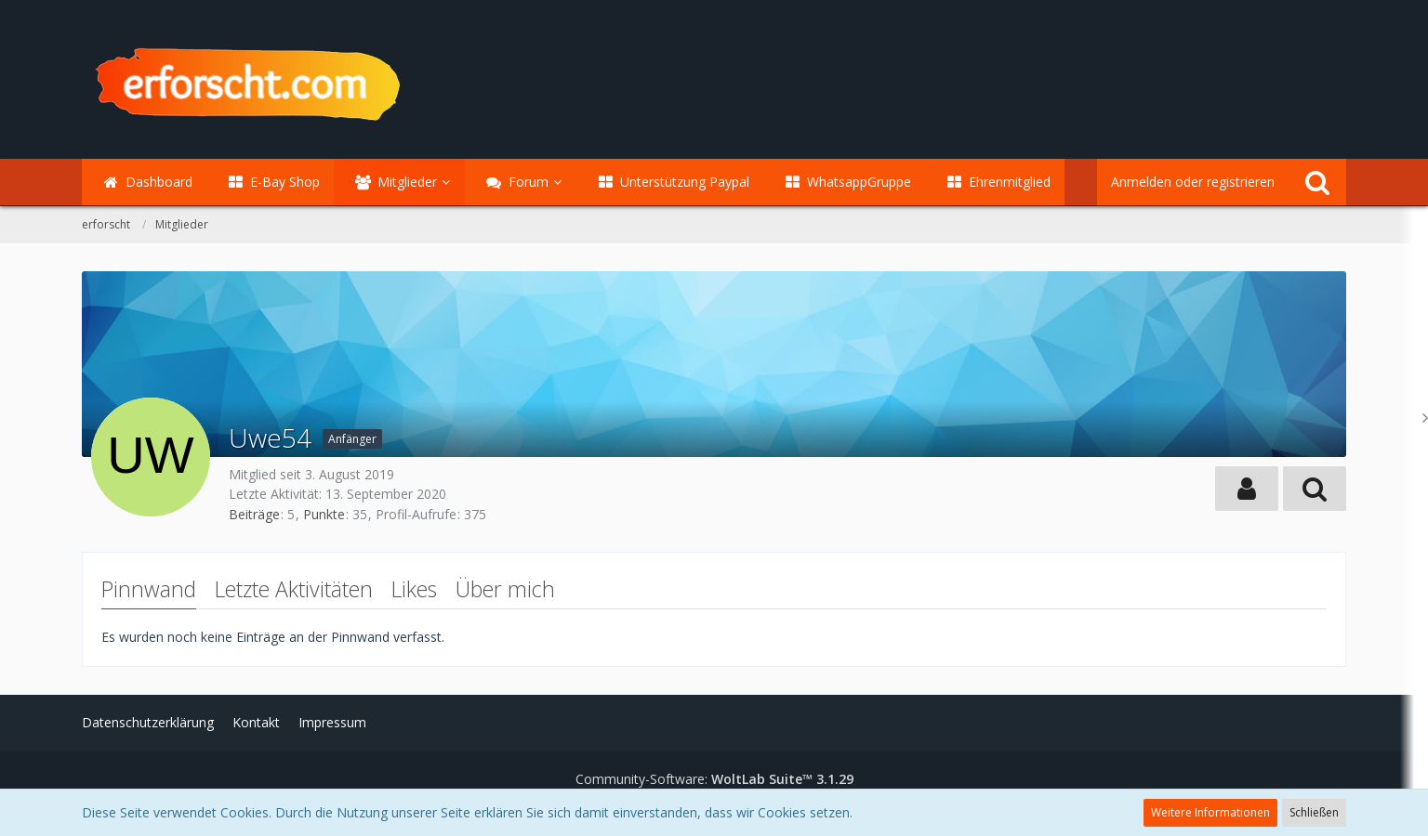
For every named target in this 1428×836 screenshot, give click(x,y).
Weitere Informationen (1210, 812)
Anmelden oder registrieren (1193, 181)
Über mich (505, 589)
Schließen (1314, 812)
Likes (414, 589)
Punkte (324, 514)
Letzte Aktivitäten (294, 589)
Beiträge (254, 514)
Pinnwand (148, 589)
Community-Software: (714, 779)
